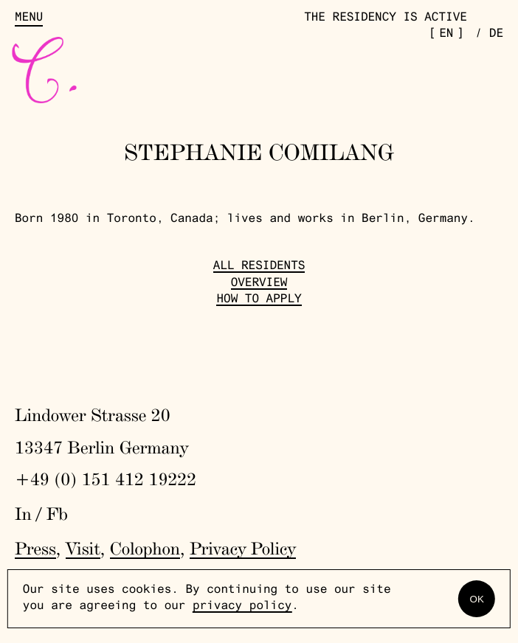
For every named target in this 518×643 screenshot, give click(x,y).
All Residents (259, 267)
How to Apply (258, 300)
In (23, 513)
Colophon (145, 548)
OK (477, 599)
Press (35, 548)
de (496, 35)
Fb (57, 513)
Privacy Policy (243, 548)
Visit (83, 548)
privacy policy (242, 607)
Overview (259, 284)
